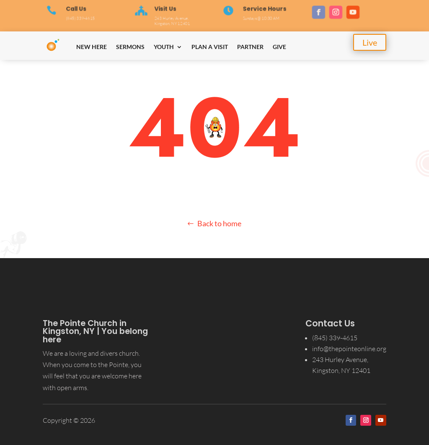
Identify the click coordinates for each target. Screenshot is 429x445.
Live (369, 42)
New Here (91, 46)
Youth (164, 46)
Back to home (219, 223)
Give (279, 46)
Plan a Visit (209, 46)
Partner (250, 46)
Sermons (130, 46)
